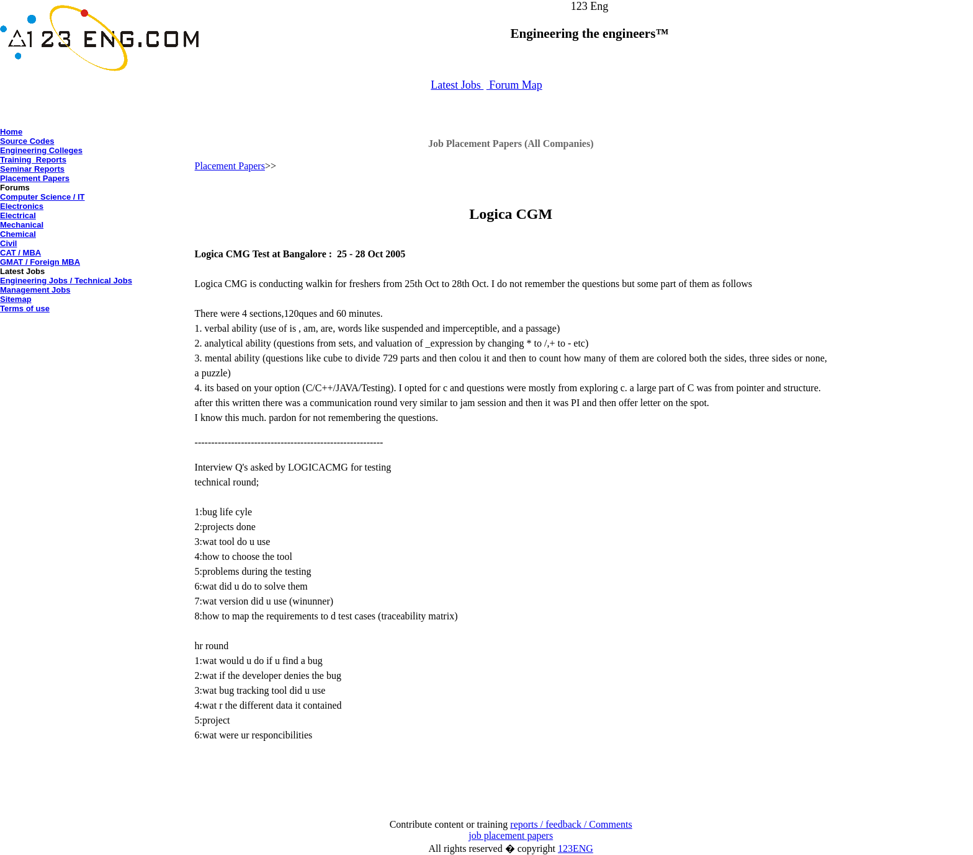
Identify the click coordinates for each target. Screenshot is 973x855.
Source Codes (27, 141)
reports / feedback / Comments (571, 824)
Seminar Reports (32, 169)
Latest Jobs (457, 85)
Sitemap (16, 299)
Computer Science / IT (42, 197)
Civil (8, 243)
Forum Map (514, 85)
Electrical (18, 215)
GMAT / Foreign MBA (40, 262)
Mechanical (21, 224)
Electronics (21, 206)
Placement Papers (35, 178)
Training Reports (33, 159)
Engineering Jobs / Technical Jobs (66, 280)
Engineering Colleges (41, 150)
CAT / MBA (20, 252)
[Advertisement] (97, 344)
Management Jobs (35, 290)
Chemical (18, 234)
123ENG (575, 848)
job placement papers (511, 835)
